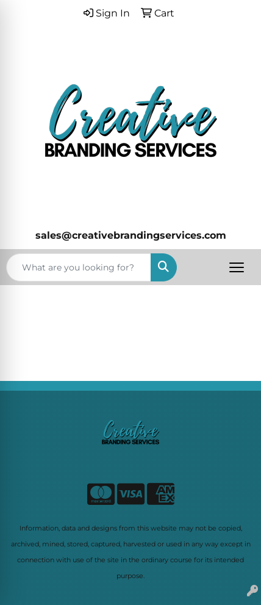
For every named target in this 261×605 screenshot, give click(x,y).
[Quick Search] (78, 267)
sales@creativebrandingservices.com (130, 235)
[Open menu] (236, 267)
